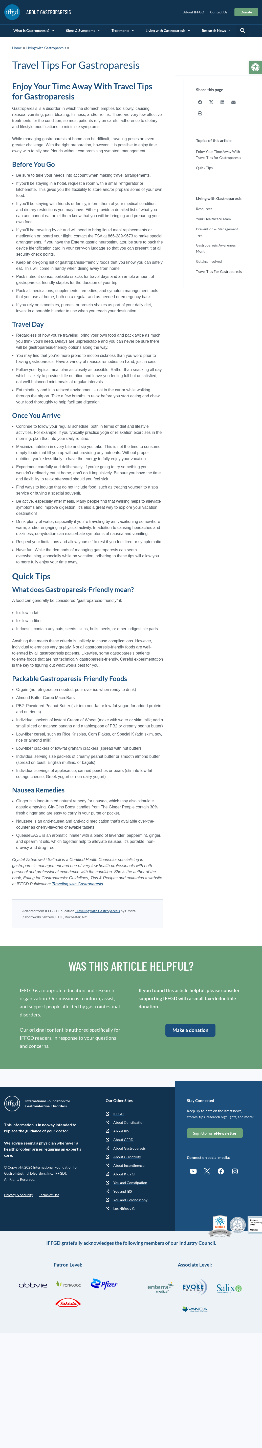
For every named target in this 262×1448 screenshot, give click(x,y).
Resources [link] (204, 208)
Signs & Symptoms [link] (83, 30)
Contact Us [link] (218, 12)
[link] (255, 67)
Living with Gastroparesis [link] (168, 30)
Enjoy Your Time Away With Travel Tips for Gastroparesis (218, 154)
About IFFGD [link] (193, 12)
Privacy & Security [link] (18, 1195)
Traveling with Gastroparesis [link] (77, 884)
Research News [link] (216, 30)
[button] (242, 31)
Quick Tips (204, 167)
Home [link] (17, 48)
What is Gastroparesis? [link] (33, 30)
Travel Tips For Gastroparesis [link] (219, 271)
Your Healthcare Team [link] (213, 218)
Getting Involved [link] (209, 261)
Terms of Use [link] (49, 1195)
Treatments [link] (123, 30)
